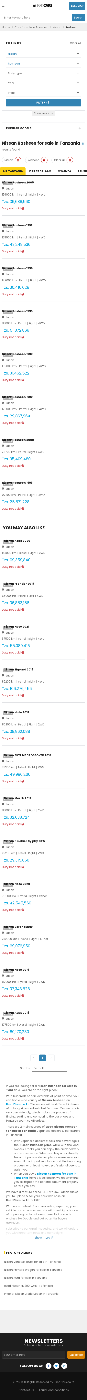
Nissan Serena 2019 (18, 927)
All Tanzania (13, 171)
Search (78, 17)
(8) (43, 102)
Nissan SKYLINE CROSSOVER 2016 (27, 755)
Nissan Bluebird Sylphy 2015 (24, 841)
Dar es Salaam (40, 171)
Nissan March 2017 (17, 798)
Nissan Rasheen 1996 (17, 268)
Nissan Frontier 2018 (19, 584)
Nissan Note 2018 (16, 712)
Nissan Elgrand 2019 (18, 669)
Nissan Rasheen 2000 (18, 440)
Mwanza (64, 171)
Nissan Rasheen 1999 (17, 354)
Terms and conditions (54, 1390)
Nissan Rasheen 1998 (17, 225)
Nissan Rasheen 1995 (17, 311)
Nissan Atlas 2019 (16, 1013)
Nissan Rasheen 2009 (18, 182)
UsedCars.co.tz (17, 1104)
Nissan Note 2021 (16, 627)
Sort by (25, 1068)
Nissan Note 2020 (17, 884)
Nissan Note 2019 (16, 970)
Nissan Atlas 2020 (17, 541)
